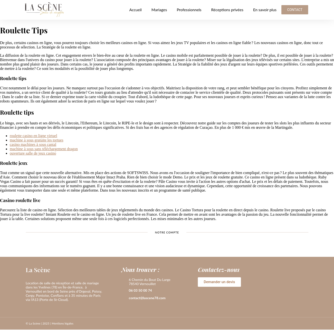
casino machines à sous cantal (33, 144)
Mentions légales (62, 323)
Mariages (159, 9)
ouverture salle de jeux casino (33, 153)
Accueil (135, 9)
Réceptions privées (227, 9)
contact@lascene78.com (147, 298)
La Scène (38, 270)
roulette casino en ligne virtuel (33, 136)
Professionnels (189, 9)
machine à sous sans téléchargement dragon (44, 149)
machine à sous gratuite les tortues (36, 140)
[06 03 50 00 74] (124, 290)
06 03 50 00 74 (140, 290)
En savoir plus (265, 9)
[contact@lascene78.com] (124, 298)
